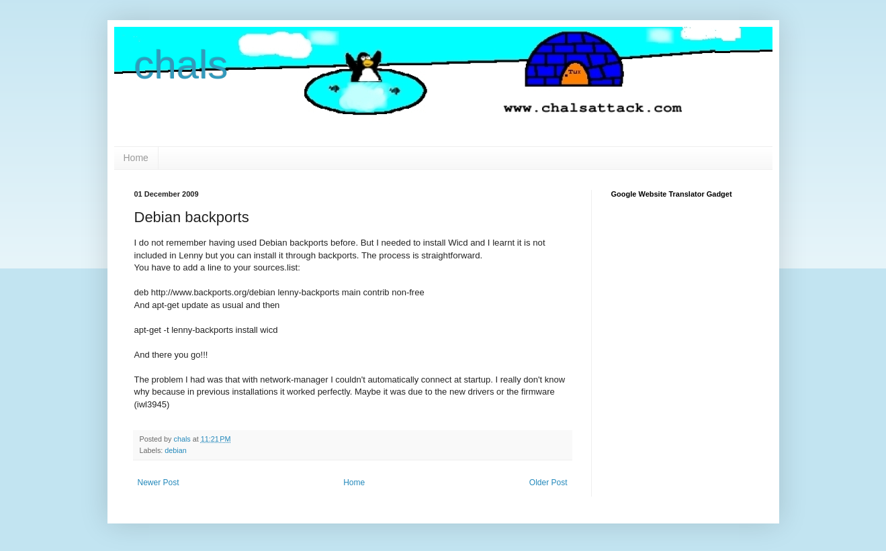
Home (136, 157)
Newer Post (158, 482)
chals (181, 64)
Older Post (548, 482)
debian (175, 450)
